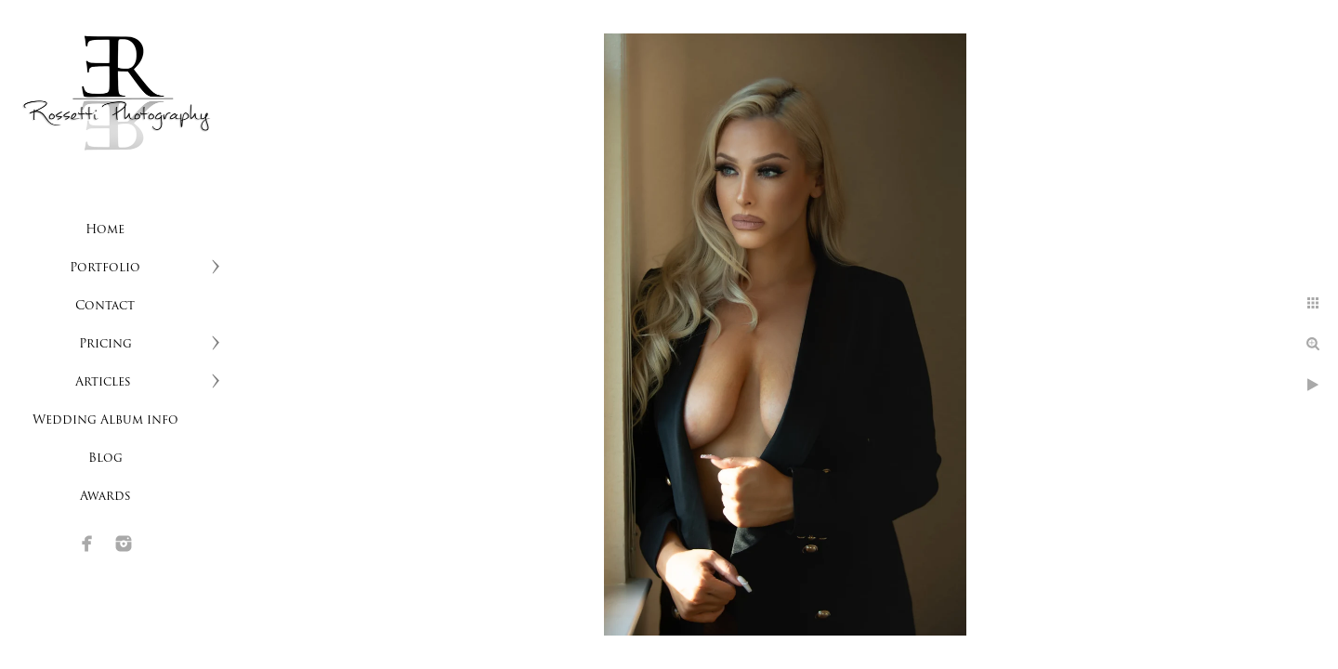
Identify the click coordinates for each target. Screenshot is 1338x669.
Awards (105, 497)
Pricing (105, 344)
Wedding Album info (105, 420)
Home (105, 230)
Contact (105, 306)
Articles (105, 382)
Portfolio (105, 268)
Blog (105, 459)
